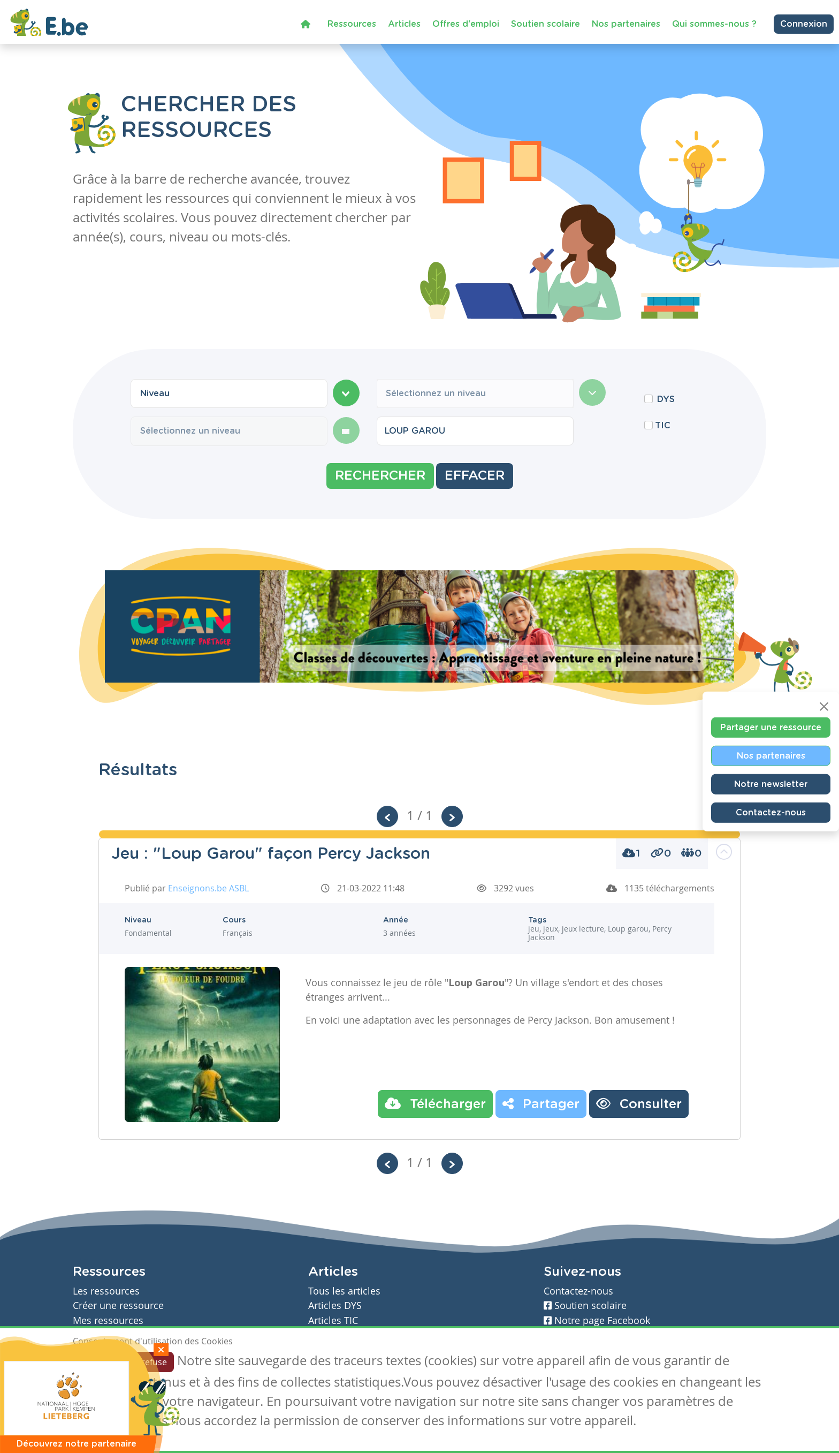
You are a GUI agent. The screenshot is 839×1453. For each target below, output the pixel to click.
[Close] (824, 706)
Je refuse (149, 1362)
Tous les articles (344, 1291)
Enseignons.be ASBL (208, 888)
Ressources (351, 23)
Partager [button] (540, 1103)
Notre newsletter (770, 784)
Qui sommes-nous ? (714, 23)
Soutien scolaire (545, 23)
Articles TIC (333, 1320)
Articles (404, 23)
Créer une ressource (118, 1305)
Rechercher (380, 476)
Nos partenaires (626, 23)
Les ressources (106, 1291)
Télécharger (435, 1103)
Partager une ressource (770, 727)
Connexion (803, 23)
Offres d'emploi (465, 23)
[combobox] (229, 393)
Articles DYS (335, 1305)
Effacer (475, 476)
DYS (666, 399)
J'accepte (97, 1362)
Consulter (639, 1103)
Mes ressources (108, 1320)
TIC (662, 425)
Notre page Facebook (597, 1320)
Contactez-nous (771, 812)
